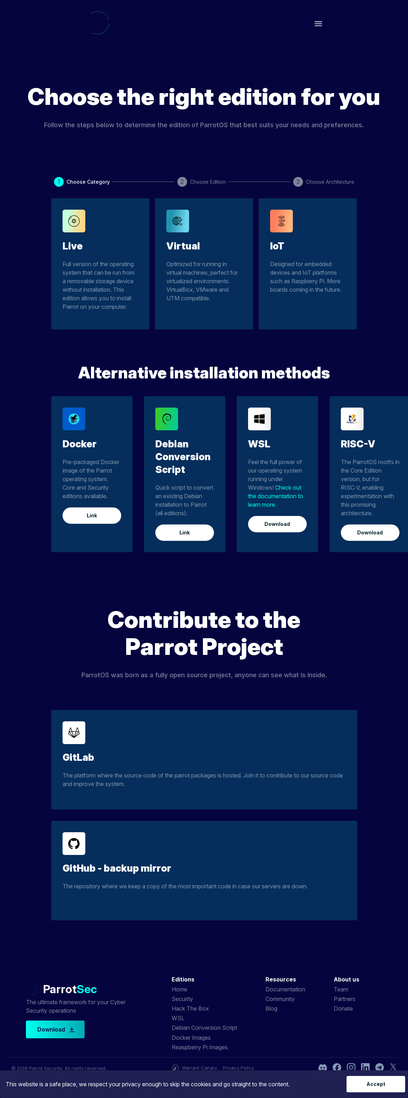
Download (277, 524)
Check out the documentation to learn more (275, 496)
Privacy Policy (238, 1068)
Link (92, 515)
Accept (376, 1084)
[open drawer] (318, 23)
